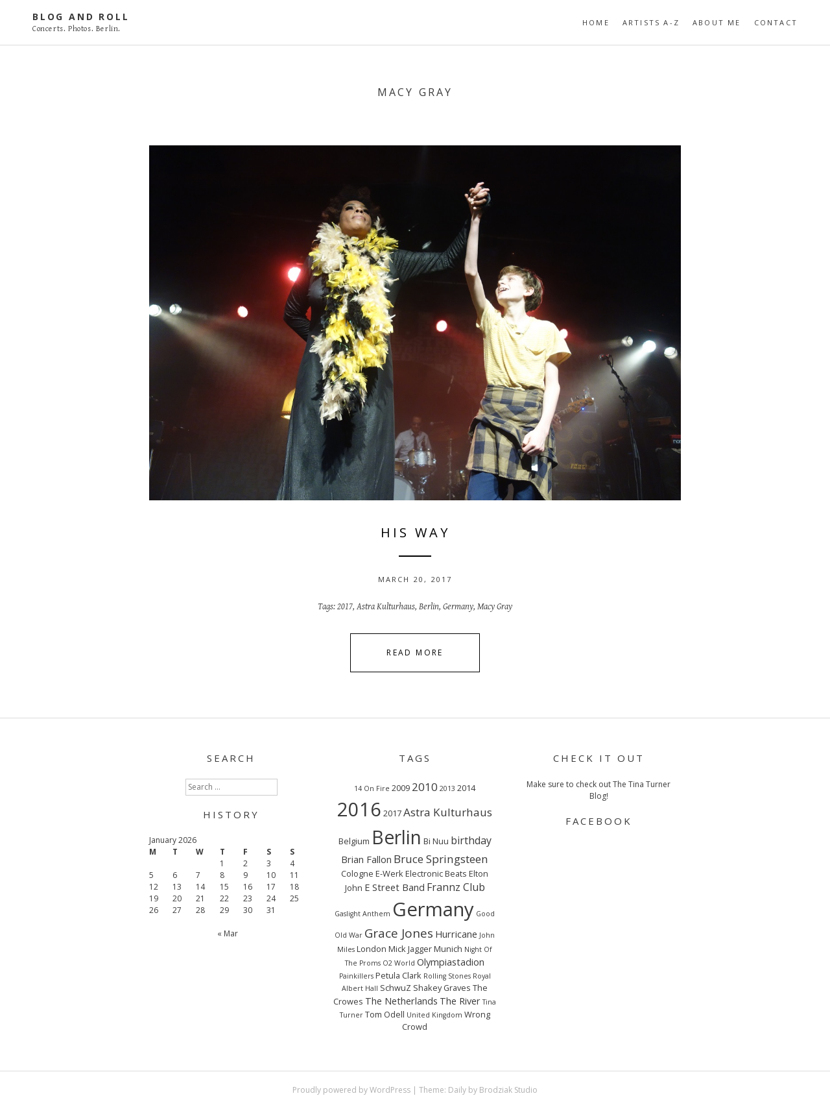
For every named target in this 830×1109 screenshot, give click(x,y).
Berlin (429, 607)
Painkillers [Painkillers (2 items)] (356, 976)
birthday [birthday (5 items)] (471, 840)
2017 (345, 607)
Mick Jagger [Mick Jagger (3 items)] (410, 949)
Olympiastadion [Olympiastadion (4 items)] (450, 961)
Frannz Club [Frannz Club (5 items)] (456, 887)
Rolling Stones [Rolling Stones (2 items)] (447, 976)
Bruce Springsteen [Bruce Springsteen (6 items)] (441, 858)
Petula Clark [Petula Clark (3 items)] (398, 975)
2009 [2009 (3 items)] (401, 788)
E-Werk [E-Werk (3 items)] (389, 873)
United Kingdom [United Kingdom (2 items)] (434, 1014)
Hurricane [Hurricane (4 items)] (456, 933)
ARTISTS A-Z (651, 22)
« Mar (227, 933)
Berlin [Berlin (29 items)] (396, 837)
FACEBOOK (598, 820)
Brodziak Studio (508, 1089)
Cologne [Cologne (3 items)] (357, 873)
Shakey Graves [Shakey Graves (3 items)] (442, 987)
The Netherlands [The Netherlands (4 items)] (401, 1000)
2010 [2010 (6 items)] (425, 786)
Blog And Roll (80, 16)
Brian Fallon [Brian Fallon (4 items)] (366, 859)
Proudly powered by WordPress (351, 1089)
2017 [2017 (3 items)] (392, 813)
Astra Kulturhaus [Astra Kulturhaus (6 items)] (447, 812)
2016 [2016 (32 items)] (359, 809)
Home (596, 22)
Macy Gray (494, 607)
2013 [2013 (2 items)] (447, 788)
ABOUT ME (717, 22)
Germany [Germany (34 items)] (433, 909)
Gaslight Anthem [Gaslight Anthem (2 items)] (362, 913)
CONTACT (776, 22)
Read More (415, 652)
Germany (458, 607)
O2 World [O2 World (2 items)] (399, 963)
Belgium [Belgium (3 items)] (354, 841)
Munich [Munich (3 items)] (448, 949)
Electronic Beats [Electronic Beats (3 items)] (436, 873)
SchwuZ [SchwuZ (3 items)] (395, 987)
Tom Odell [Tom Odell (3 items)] (385, 1014)
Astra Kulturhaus (386, 607)
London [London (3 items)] (371, 949)
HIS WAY (415, 532)
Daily (457, 1089)
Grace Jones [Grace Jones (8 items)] (398, 933)
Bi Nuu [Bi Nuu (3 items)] (436, 841)
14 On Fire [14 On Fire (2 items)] (372, 788)
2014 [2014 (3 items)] (466, 788)
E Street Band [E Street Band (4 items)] (394, 887)
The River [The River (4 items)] (460, 1000)
